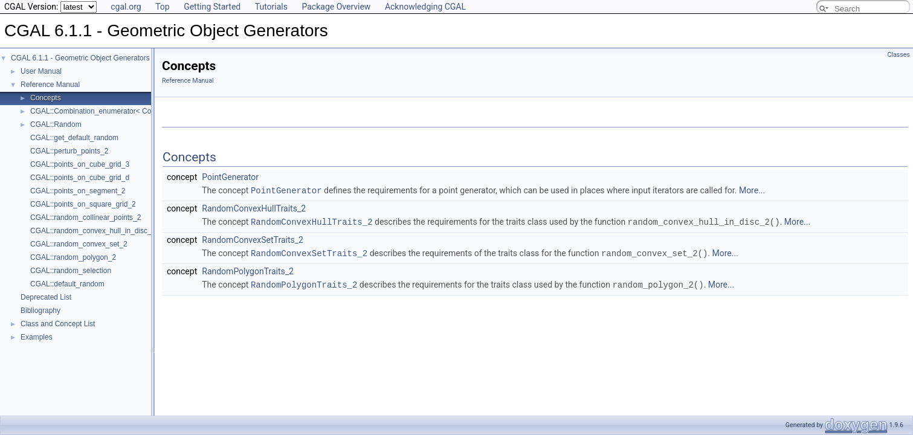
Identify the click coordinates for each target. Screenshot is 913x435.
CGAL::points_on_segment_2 (77, 191)
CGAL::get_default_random (74, 138)
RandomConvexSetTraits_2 (252, 238)
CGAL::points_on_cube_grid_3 (79, 164)
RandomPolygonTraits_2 (248, 269)
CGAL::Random (56, 124)
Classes (899, 55)
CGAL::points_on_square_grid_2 (83, 204)
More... (752, 190)
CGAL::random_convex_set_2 (78, 244)
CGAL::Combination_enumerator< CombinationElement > (123, 111)
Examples (37, 337)
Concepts (45, 98)
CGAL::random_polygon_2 (73, 257)
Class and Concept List (58, 324)
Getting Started (212, 6)
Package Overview (336, 6)
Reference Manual (50, 84)
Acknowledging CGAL (425, 6)
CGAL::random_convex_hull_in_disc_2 (92, 231)
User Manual (41, 71)
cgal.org (126, 6)
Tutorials (271, 6)
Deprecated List (46, 297)
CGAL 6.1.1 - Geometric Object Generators (80, 58)
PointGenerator (230, 177)
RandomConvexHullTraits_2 (254, 208)
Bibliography (40, 310)
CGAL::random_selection (70, 270)
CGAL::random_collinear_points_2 (85, 217)
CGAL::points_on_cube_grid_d (79, 177)
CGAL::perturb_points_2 (69, 151)
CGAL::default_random (67, 284)
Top (162, 6)
